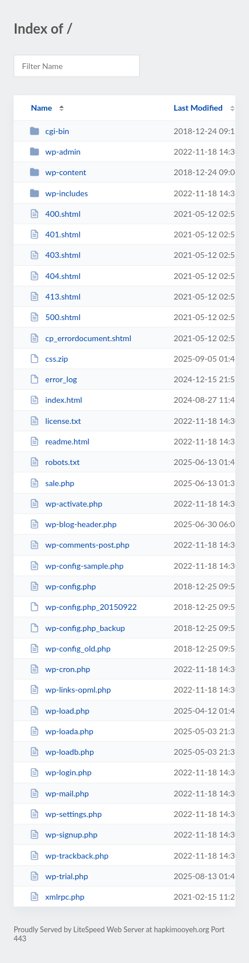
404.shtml (55, 276)
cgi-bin (49, 131)
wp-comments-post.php (79, 544)
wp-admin (55, 151)
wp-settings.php (65, 814)
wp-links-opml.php (70, 689)
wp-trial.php (59, 876)
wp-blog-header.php (73, 524)
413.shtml (55, 296)
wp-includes (59, 193)
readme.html (59, 441)
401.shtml (55, 234)
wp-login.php (60, 772)
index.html (56, 399)
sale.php (52, 483)
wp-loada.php (61, 731)
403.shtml (55, 255)
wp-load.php (59, 710)
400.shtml (55, 214)
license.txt (55, 421)
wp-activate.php (66, 503)
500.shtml (55, 317)
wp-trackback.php (69, 855)
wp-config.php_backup (77, 628)
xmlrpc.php (57, 896)
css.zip (49, 358)
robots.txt (55, 462)
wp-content (58, 172)
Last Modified (198, 107)
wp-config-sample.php (77, 565)
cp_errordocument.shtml (80, 338)
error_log (53, 379)
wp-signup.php (63, 834)
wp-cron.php (60, 669)
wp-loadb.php (62, 751)
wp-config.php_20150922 (83, 607)
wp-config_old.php (70, 648)
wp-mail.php (59, 793)
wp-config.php (63, 586)
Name (41, 107)
